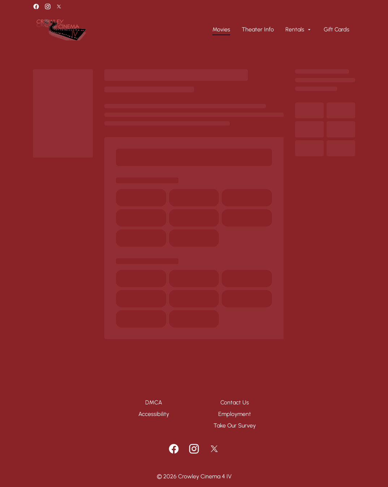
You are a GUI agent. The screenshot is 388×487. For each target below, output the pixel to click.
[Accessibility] (153, 414)
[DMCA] (153, 402)
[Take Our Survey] (235, 425)
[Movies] (221, 29)
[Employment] (234, 414)
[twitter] (59, 6)
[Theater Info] (258, 29)
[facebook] (36, 6)
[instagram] (47, 6)
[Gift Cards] (336, 29)
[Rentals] (298, 29)
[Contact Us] (234, 402)
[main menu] (280, 29)
